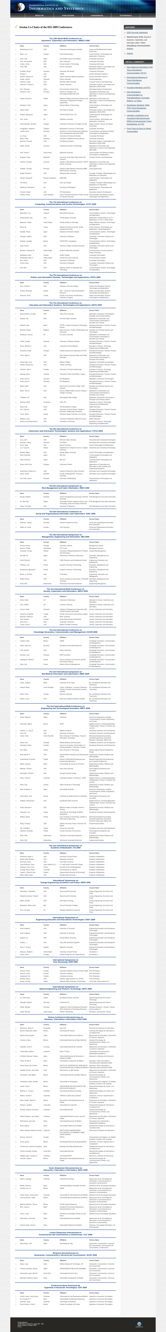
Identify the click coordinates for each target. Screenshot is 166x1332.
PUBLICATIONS (68, 15)
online (129, 48)
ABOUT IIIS (39, 15)
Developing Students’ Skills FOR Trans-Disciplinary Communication (138, 108)
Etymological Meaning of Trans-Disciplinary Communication (137, 80)
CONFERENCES (97, 15)
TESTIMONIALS (126, 15)
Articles (130, 53)
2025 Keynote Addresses (137, 32)
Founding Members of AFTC (138, 88)
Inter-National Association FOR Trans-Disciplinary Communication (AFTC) (140, 70)
